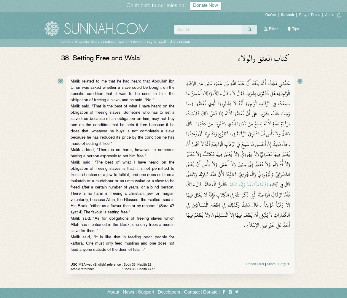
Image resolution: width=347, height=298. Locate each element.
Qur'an (270, 15)
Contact (192, 292)
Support (146, 292)
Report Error (255, 264)
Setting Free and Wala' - (139, 42)
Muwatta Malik (86, 42)
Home (66, 42)
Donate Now (205, 6)
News (128, 292)
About (113, 292)
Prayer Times (309, 15)
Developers (169, 292)
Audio (329, 15)
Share (271, 264)
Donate (210, 292)
